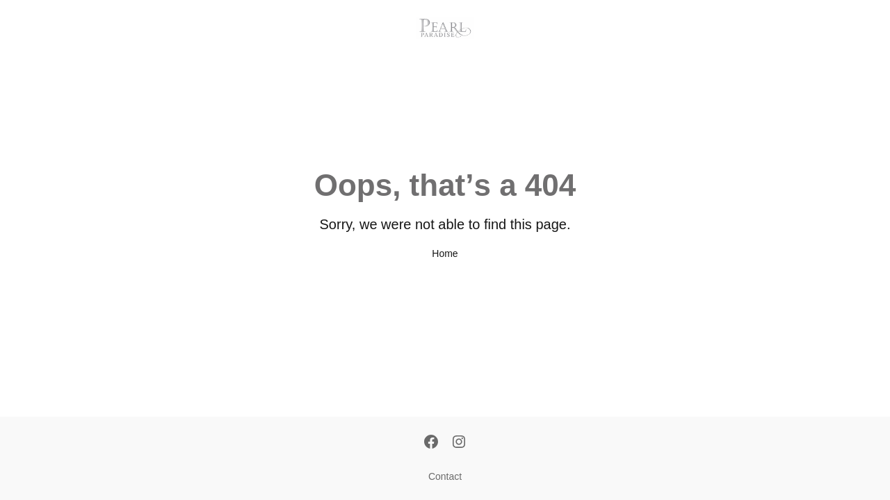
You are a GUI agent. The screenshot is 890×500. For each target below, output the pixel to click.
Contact (445, 476)
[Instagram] (459, 443)
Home (445, 253)
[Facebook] (431, 443)
